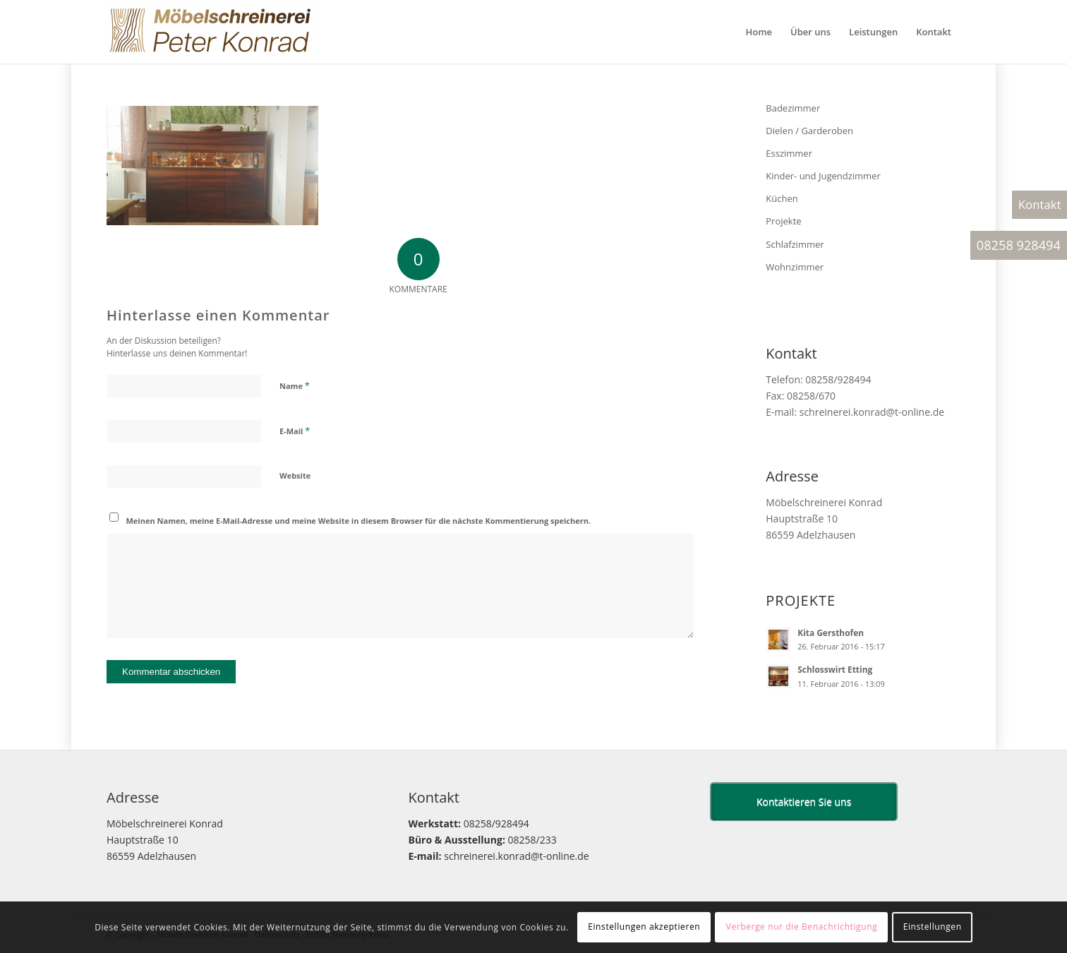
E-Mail (294, 430)
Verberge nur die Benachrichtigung (802, 927)
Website (295, 475)
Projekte (783, 221)
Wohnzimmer (795, 266)
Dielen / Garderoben (809, 130)
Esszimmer (789, 153)
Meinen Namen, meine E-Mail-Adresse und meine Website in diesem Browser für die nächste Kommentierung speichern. (358, 520)
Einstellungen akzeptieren (644, 927)
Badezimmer (793, 108)
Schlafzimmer (795, 244)
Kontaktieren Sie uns (803, 801)
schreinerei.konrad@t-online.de (872, 412)
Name (294, 385)
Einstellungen (932, 927)
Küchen (781, 198)
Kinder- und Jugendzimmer (823, 175)
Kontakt (1039, 204)
